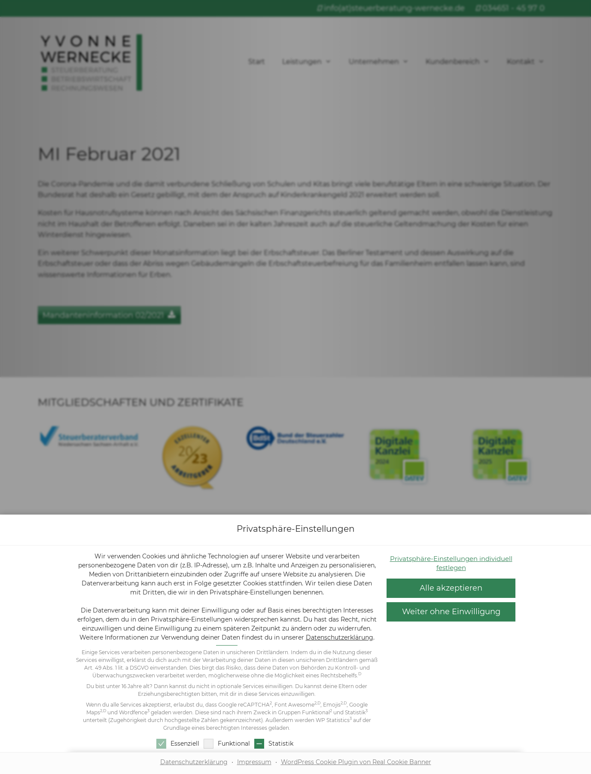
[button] (451, 588)
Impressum (254, 762)
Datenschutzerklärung (339, 637)
